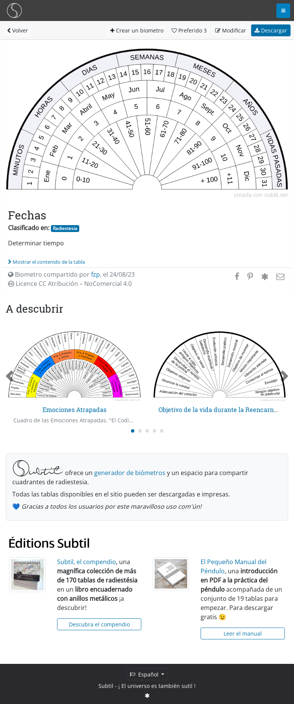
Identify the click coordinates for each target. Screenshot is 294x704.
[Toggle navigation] (283, 10)
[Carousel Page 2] (140, 431)
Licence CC (70, 283)
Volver (17, 30)
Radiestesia (65, 228)
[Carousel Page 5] (161, 431)
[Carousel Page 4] (154, 431)
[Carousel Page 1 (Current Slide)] (132, 431)
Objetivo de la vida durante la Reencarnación (224, 410)
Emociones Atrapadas (74, 410)
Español (145, 674)
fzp (95, 274)
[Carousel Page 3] (147, 431)
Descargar (271, 30)
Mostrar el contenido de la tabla (46, 261)
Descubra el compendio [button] (99, 624)
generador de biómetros (129, 473)
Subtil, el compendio (86, 562)
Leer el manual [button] (243, 633)
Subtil (105, 685)
